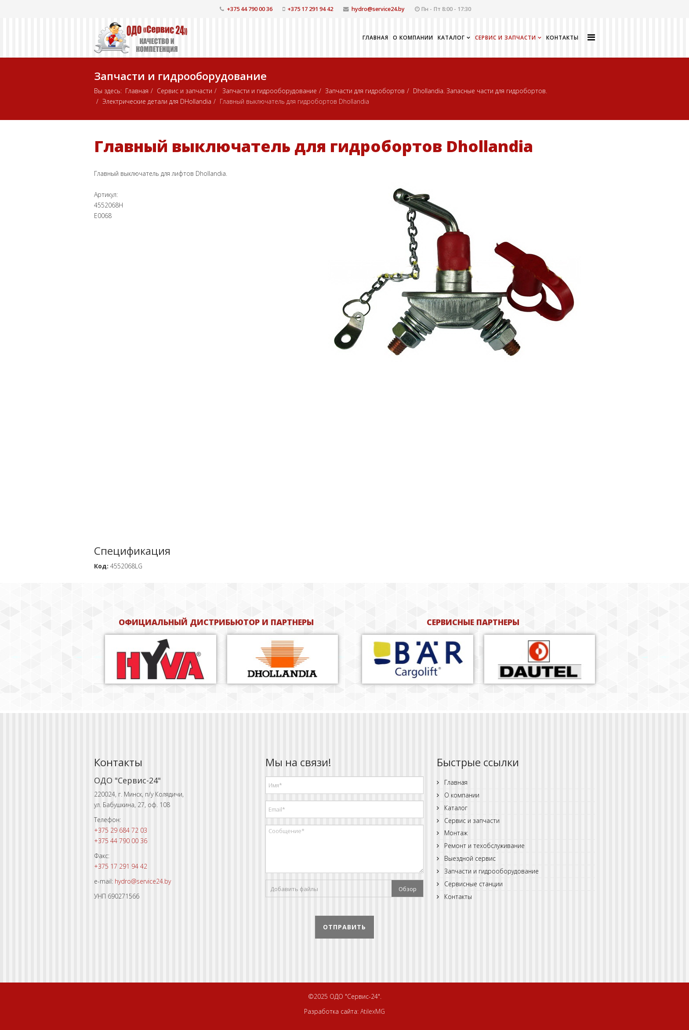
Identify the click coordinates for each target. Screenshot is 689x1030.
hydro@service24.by (378, 9)
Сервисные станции (472, 884)
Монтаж (455, 833)
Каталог (451, 37)
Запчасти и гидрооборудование (269, 91)
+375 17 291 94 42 (310, 9)
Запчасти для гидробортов (365, 91)
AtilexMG (372, 1011)
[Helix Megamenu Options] (591, 37)
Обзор (408, 889)
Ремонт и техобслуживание (483, 845)
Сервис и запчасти (505, 37)
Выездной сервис (469, 858)
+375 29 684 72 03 (120, 830)
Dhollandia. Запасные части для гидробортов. (480, 91)
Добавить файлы (294, 889)
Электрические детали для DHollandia (156, 101)
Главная (375, 37)
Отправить (344, 927)
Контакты (562, 37)
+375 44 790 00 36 (249, 9)
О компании (413, 37)
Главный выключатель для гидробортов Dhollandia (313, 146)
